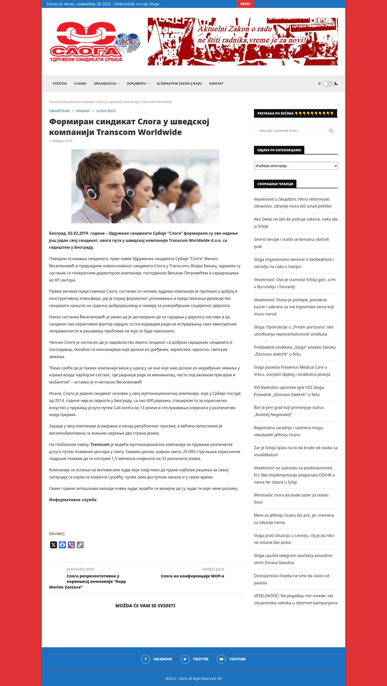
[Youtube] (231, 659)
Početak (60, 83)
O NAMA (81, 83)
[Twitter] (195, 659)
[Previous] (260, 4)
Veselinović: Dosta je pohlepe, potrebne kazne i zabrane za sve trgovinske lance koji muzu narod (294, 307)
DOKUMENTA (136, 83)
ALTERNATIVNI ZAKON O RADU (179, 83)
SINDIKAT (83, 111)
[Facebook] (156, 659)
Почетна (55, 101)
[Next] (265, 4)
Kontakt (216, 83)
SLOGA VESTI (106, 111)
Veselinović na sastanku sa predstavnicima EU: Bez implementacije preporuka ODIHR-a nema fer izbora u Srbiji (294, 475)
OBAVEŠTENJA (59, 111)
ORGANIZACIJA (105, 83)
